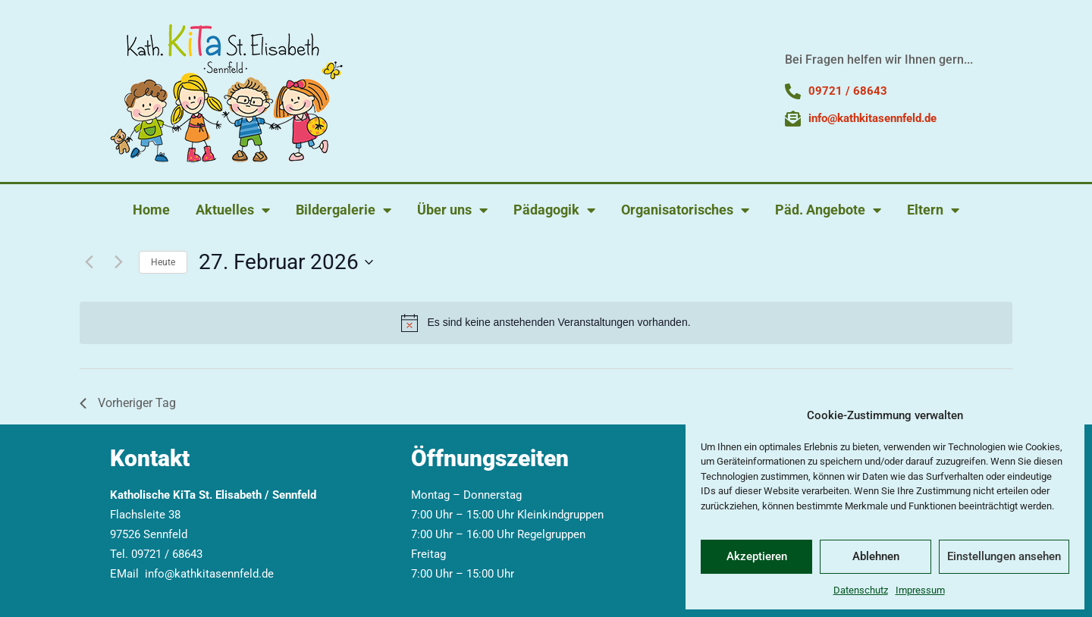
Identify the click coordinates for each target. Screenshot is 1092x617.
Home (151, 210)
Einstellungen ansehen (1004, 556)
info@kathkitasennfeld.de (209, 574)
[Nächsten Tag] (118, 262)
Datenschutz (860, 590)
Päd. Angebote (828, 210)
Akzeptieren (756, 556)
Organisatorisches (685, 210)
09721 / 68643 (166, 554)
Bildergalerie (343, 210)
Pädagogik (554, 210)
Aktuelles (233, 210)
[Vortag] (89, 262)
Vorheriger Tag (128, 403)
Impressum (920, 590)
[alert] (546, 323)
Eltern (933, 210)
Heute (163, 262)
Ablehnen (875, 556)
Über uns (452, 210)
